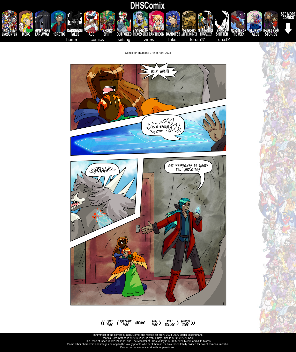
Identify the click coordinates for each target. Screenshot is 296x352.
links (172, 39)
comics (97, 39)
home (71, 39)
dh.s (224, 39)
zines (149, 39)
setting (124, 39)
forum (197, 39)
